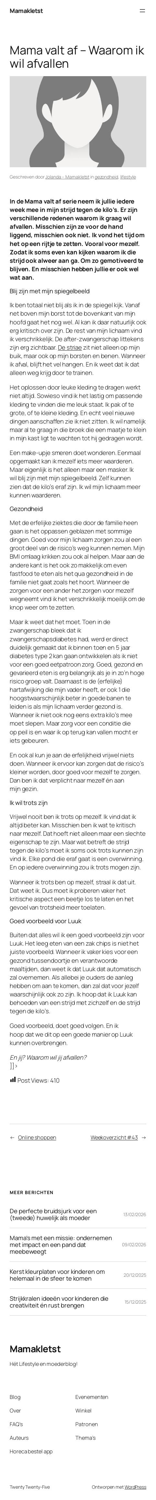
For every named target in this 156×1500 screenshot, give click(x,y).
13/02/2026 (134, 1214)
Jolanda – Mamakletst (67, 177)
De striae (70, 347)
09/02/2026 (134, 1244)
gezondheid (106, 177)
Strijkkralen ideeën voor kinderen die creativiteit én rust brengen (59, 1302)
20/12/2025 (135, 1275)
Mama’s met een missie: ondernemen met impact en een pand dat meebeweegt (61, 1245)
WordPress (135, 1487)
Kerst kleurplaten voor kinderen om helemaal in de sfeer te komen (57, 1275)
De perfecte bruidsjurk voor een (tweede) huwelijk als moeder (53, 1214)
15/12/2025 (135, 1302)
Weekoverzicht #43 (114, 1137)
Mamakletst (26, 10)
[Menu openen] (142, 11)
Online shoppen (37, 1137)
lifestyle (128, 177)
